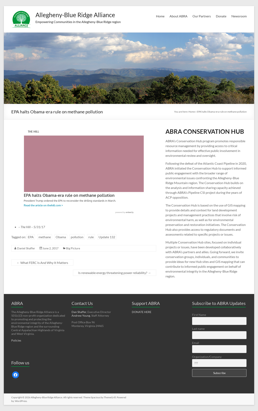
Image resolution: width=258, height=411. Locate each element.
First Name (199, 314)
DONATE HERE (141, 312)
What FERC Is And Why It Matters (42, 263)
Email (195, 343)
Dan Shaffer (79, 312)
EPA (31, 237)
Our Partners (201, 16)
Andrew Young (81, 315)
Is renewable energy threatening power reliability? (114, 273)
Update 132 (107, 237)
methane (44, 237)
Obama (61, 237)
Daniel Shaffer (26, 248)
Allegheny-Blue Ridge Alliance (82, 14)
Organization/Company (207, 356)
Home (160, 16)
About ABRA (178, 16)
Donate (221, 16)
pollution (77, 237)
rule (91, 237)
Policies (16, 340)
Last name (198, 328)
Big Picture (73, 248)
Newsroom (239, 16)
